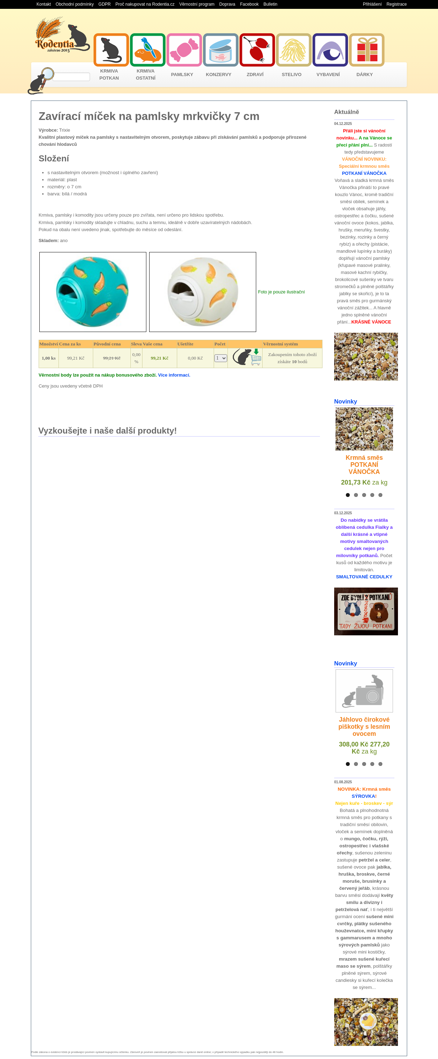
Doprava (227, 4)
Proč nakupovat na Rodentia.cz (145, 4)
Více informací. (174, 375)
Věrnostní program (196, 4)
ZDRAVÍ (255, 74)
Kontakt (43, 4)
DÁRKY (364, 74)
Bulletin (270, 4)
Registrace (397, 4)
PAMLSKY (182, 74)
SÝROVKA (363, 796)
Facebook (249, 4)
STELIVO (292, 74)
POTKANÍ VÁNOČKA (364, 173)
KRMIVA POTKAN (109, 74)
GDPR (105, 4)
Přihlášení (372, 4)
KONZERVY (218, 74)
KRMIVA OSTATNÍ (145, 74)
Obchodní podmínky (75, 4)
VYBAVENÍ (328, 74)
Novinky (345, 401)
